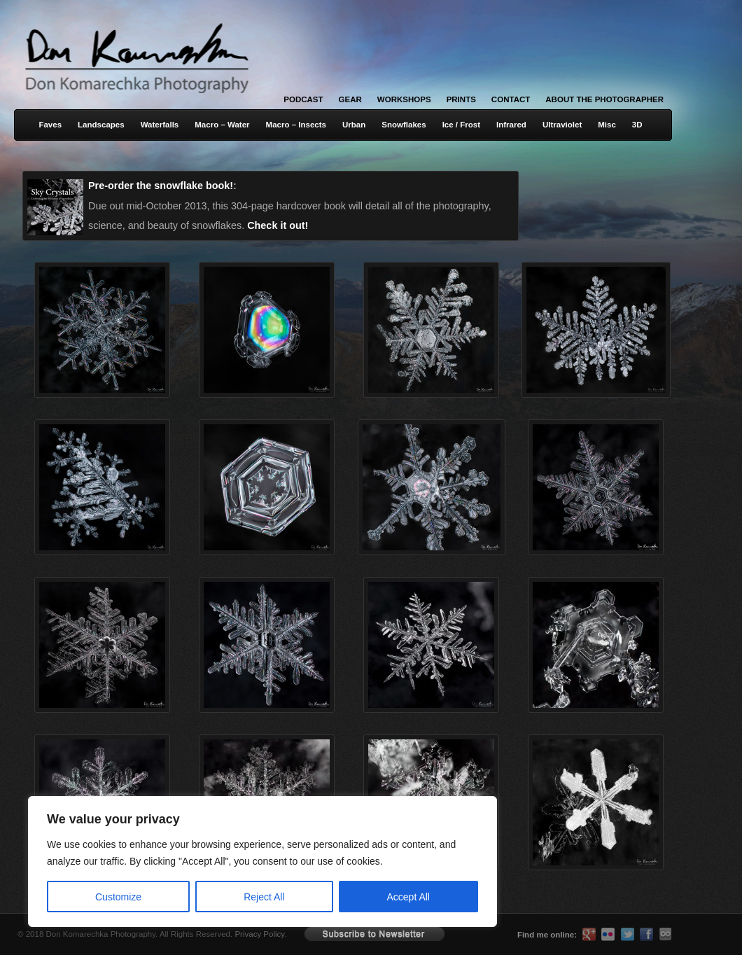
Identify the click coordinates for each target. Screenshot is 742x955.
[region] (182, 861)
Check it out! (277, 225)
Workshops (404, 99)
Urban (353, 124)
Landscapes (101, 124)
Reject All (264, 896)
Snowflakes (404, 124)
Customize (118, 896)
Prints (461, 99)
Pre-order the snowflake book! (160, 185)
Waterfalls (160, 124)
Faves (50, 124)
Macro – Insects (296, 124)
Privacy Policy (259, 934)
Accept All (408, 896)
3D (637, 124)
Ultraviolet (562, 124)
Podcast (303, 99)
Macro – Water (222, 124)
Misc (607, 124)
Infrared (511, 124)
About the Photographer (604, 99)
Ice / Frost (461, 124)
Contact (510, 99)
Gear (350, 99)
